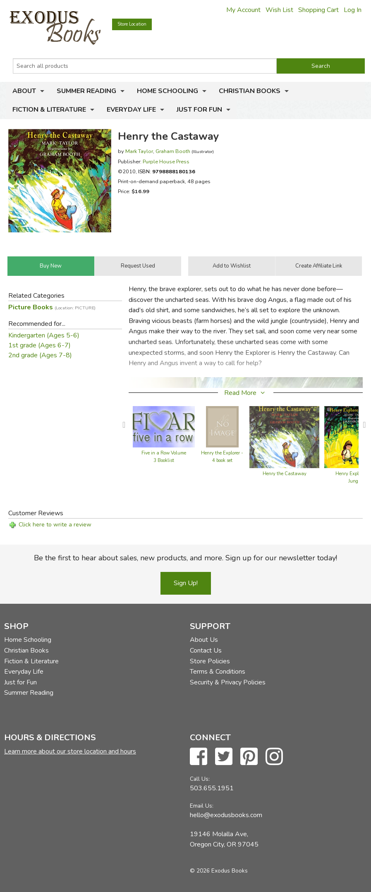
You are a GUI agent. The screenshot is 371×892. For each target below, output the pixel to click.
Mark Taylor (139, 151)
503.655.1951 (212, 788)
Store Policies (210, 661)
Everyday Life (131, 109)
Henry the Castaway (284, 474)
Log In (352, 9)
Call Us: (200, 779)
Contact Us (206, 650)
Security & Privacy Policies (228, 682)
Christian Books (249, 91)
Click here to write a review (55, 525)
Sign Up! (186, 583)
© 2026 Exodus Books (219, 871)
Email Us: (201, 806)
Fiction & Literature (49, 109)
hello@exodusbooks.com (226, 815)
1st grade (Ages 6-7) (39, 345)
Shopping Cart (318, 9)
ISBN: (166, 171)
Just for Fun (199, 109)
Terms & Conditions (217, 671)
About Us (204, 639)
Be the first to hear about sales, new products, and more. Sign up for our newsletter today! (185, 558)
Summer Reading (86, 91)
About (24, 91)
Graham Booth (173, 151)
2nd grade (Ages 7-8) (40, 355)
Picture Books (52, 307)
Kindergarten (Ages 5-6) (43, 335)
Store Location (131, 24)
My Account (243, 9)
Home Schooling (167, 91)
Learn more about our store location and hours (70, 751)
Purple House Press (166, 161)
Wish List (279, 9)
